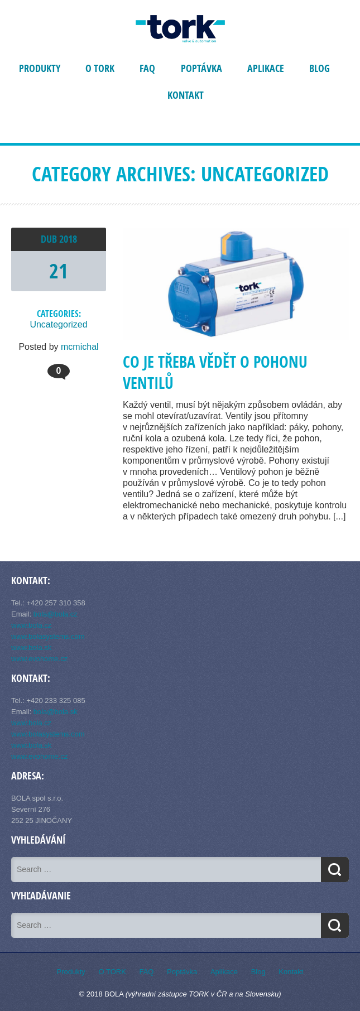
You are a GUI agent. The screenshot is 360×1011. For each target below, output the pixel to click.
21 (58, 271)
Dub (50, 239)
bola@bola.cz (55, 614)
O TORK (99, 68)
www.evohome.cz (39, 658)
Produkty (39, 68)
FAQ (147, 68)
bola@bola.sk (55, 711)
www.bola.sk (31, 647)
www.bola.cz (31, 625)
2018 (68, 239)
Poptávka (201, 68)
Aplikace (265, 68)
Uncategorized (58, 324)
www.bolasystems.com (47, 636)
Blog (319, 68)
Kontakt (185, 95)
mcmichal (80, 347)
